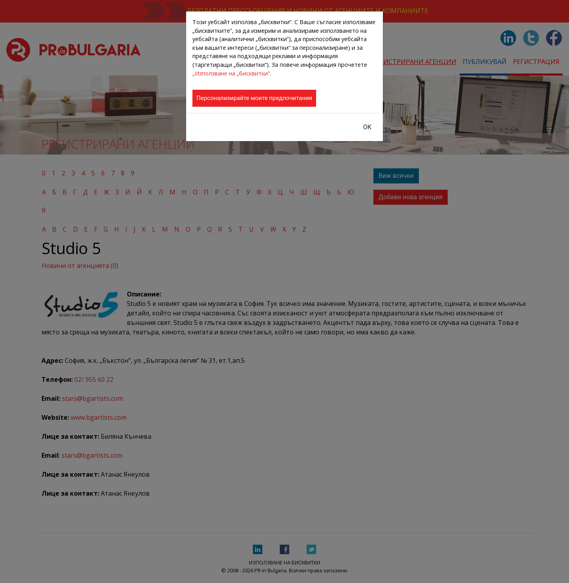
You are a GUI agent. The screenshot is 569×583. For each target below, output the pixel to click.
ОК (367, 127)
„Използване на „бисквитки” (231, 73)
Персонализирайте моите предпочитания (254, 98)
